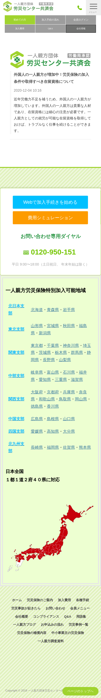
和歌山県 (47, 399)
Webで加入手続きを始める (50, 202)
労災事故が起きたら (26, 608)
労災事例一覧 (78, 624)
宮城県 (53, 326)
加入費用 (19, 28)
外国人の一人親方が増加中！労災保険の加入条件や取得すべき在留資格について (51, 78)
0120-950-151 (53, 252)
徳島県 (37, 406)
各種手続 (82, 600)
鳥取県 (65, 399)
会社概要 (21, 616)
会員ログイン (80, 19)
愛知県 (45, 379)
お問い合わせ (55, 608)
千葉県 (53, 345)
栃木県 (61, 352)
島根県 (53, 419)
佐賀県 (69, 447)
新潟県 (45, 333)
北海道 (37, 310)
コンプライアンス (46, 616)
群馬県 (77, 352)
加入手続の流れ (50, 19)
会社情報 (80, 28)
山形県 (37, 326)
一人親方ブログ (24, 624)
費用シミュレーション (50, 217)
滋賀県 (77, 379)
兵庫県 (69, 392)
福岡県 (53, 447)
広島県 (37, 419)
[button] (93, 7)
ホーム (17, 600)
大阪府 (37, 392)
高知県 (53, 431)
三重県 (61, 379)
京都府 (53, 392)
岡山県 (81, 399)
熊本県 (85, 447)
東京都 (37, 345)
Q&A (50, 28)
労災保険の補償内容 (31, 633)
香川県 (53, 406)
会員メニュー (80, 608)
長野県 (49, 360)
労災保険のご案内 (40, 600)
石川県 (69, 372)
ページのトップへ (80, 691)
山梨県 (65, 360)
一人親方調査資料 (51, 641)
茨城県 (45, 352)
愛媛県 (37, 431)
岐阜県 (37, 372)
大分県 (69, 431)
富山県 (53, 372)
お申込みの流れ (52, 624)
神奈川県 (71, 345)
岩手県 (69, 310)
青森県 (53, 310)
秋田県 (69, 326)
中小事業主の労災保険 (67, 633)
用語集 (81, 616)
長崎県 (37, 447)
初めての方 (20, 19)
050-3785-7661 (81, 7)
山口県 (69, 419)
